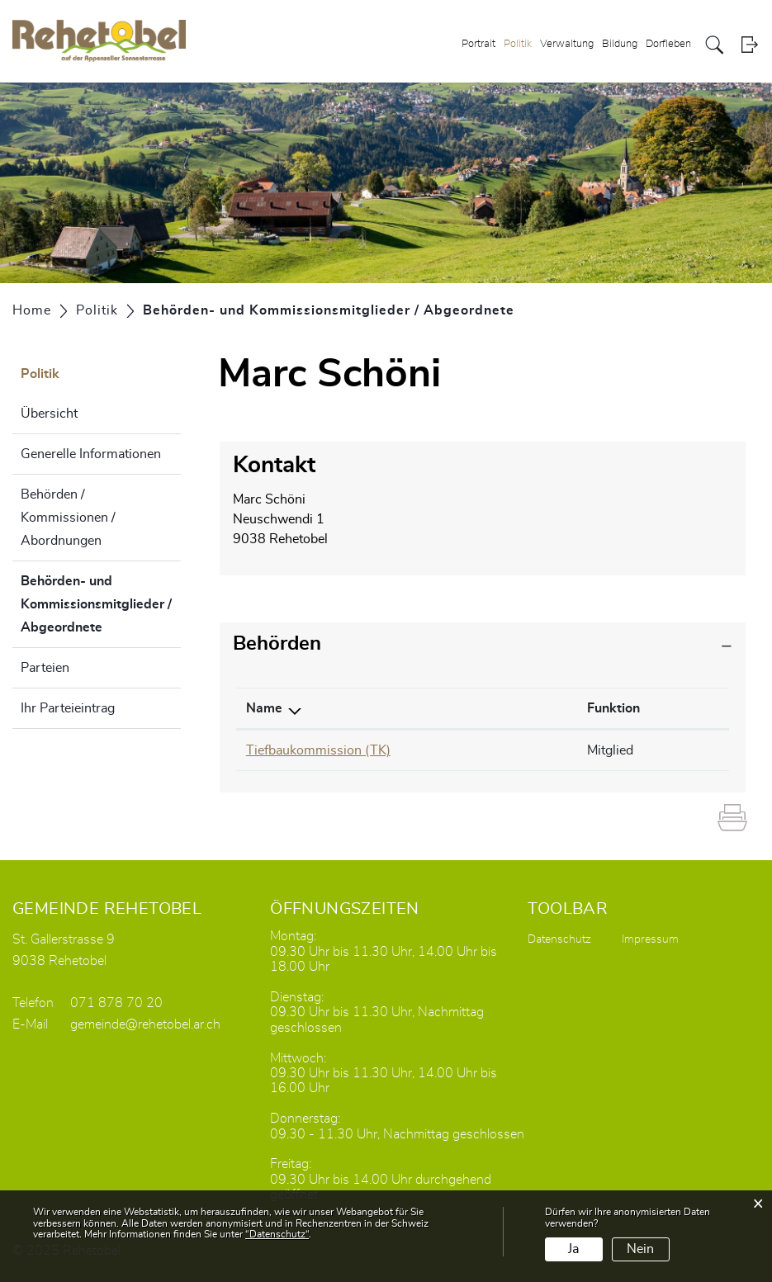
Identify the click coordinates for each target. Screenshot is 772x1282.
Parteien (45, 667)
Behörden (277, 644)
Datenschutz (559, 939)
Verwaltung (567, 44)
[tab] (483, 644)
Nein (640, 1249)
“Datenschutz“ (277, 1234)
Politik (518, 44)
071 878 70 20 (116, 1003)
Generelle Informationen (91, 454)
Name (264, 708)
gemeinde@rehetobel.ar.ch (145, 1024)
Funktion (613, 708)
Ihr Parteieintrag (68, 708)
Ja (573, 1249)
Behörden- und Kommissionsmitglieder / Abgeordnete (101, 604)
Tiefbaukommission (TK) (318, 750)
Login (749, 45)
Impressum (650, 939)
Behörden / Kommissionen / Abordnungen (68, 517)
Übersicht (49, 413)
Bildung (619, 44)
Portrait (478, 44)
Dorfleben (668, 44)
